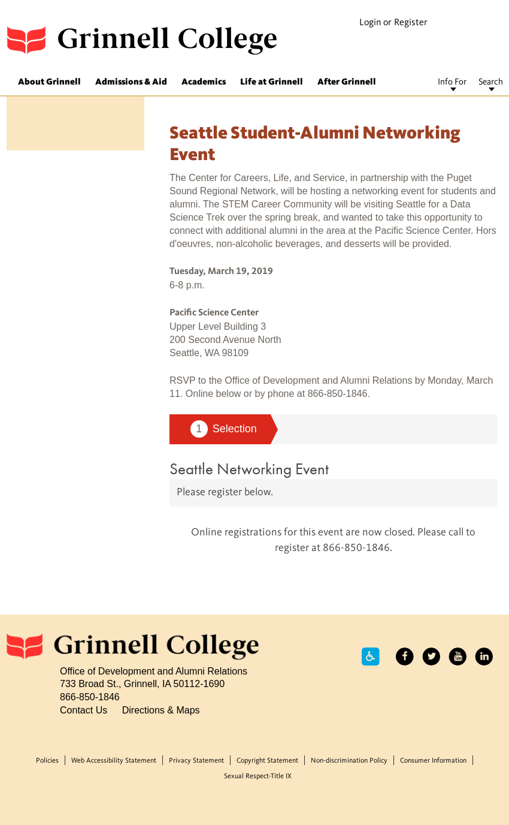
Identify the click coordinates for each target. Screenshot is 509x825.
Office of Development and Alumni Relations (153, 671)
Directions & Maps (161, 709)
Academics (203, 82)
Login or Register (393, 23)
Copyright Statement (267, 760)
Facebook (405, 657)
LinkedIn (484, 657)
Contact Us (83, 709)
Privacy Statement (196, 760)
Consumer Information (433, 760)
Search (490, 82)
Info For (452, 82)
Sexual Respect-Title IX (258, 776)
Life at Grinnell (271, 82)
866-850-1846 (90, 696)
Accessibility (371, 657)
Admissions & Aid (131, 82)
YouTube (457, 657)
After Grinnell (346, 82)
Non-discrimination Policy (349, 760)
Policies (47, 760)
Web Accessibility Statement (113, 760)
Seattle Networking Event (249, 468)
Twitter (431, 657)
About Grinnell (49, 82)
